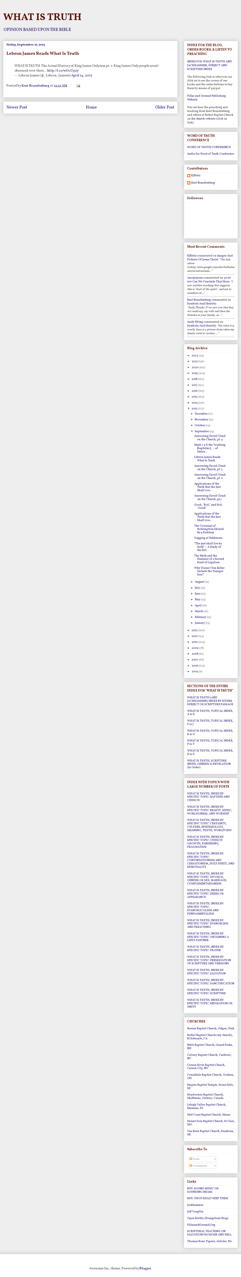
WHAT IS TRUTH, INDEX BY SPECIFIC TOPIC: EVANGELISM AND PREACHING (207, 924)
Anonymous (195, 278)
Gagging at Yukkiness (208, 538)
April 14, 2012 (81, 75)
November (202, 420)
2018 (195, 379)
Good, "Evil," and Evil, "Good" (208, 506)
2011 (195, 636)
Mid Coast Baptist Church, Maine (209, 1115)
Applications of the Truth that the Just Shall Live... (207, 487)
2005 (195, 671)
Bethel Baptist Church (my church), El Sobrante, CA (210, 1037)
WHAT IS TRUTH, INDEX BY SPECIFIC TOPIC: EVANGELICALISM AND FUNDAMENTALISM (205, 909)
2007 (195, 660)
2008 (195, 654)
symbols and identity (201, 304)
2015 (195, 397)
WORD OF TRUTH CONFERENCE (209, 147)
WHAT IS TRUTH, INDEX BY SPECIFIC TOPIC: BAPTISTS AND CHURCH (208, 797)
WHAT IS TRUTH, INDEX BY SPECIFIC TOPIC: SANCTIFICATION (210, 982)
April (198, 606)
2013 (195, 409)
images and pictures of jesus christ (210, 258)
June (198, 594)
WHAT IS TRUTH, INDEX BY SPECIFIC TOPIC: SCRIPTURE (206, 991)
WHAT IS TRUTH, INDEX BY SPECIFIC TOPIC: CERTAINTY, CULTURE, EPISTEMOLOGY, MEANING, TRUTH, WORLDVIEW (209, 825)
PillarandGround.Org (201, 1225)
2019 (195, 373)
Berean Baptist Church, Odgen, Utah (210, 1029)
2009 (195, 648)
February (201, 617)
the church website (203, 119)
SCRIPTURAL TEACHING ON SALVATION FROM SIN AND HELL (209, 1233)
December (201, 414)
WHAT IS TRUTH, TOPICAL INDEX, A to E (210, 712)
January (200, 623)
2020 (195, 367)
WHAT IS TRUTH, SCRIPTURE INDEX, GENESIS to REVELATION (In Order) (209, 764)
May (198, 599)
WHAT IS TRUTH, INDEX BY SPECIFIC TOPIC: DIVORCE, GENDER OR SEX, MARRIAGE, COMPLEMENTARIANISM (207, 879)
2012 (195, 630)
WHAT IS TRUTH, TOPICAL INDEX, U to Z (210, 752)
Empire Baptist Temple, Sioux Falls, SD (210, 1086)
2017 (195, 385)
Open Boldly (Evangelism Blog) (207, 1218)
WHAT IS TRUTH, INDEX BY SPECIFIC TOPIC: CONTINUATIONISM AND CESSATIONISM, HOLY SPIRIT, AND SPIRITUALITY (210, 860)
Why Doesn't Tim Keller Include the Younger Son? (209, 571)
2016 (195, 391)
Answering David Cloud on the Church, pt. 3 (210, 467)
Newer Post (16, 107)
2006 (195, 666)
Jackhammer (195, 1205)
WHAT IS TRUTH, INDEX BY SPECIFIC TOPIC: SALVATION (206, 972)
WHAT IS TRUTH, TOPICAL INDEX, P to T (210, 742)
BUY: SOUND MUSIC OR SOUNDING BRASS (203, 1190)
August (200, 582)
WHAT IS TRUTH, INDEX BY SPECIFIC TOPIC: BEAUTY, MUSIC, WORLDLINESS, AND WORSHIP (209, 810)
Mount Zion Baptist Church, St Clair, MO (211, 1123)
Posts (195, 1159)
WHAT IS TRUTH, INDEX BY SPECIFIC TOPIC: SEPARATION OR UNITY (210, 1003)
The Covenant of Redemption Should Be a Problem (209, 529)
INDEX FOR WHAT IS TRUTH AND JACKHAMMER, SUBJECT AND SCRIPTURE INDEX (209, 65)
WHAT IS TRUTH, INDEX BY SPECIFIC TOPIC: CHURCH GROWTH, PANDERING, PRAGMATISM (205, 842)
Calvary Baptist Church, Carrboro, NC (209, 1056)
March (199, 611)
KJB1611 (195, 176)
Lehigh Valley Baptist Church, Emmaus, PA (206, 1106)
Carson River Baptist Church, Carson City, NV (206, 1066)
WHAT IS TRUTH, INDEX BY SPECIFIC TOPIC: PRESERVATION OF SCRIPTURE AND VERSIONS (209, 960)
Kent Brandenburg (203, 183)
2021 (195, 361)
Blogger (145, 1268)
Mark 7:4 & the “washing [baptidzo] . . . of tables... (210, 448)
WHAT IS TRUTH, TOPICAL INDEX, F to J (210, 722)
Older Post (164, 107)
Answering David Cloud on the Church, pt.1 (210, 497)
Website (192, 100)
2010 (195, 642)
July (198, 588)
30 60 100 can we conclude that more (209, 280)
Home (91, 107)
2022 (195, 356)
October (200, 425)
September (202, 431)
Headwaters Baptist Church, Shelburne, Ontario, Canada (205, 1096)
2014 (195, 403)
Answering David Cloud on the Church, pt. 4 (210, 437)
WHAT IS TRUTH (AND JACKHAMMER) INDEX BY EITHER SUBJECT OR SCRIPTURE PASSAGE (210, 701)
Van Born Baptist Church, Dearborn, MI (210, 1133)
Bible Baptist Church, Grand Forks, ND (210, 1046)
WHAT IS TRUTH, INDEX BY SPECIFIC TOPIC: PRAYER (205, 948)
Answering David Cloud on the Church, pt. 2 (210, 476)
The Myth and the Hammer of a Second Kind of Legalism (209, 559)
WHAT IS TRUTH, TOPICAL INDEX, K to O (210, 732)
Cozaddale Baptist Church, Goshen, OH (210, 1076)
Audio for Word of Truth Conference (210, 154)
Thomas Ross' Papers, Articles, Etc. (209, 1241)
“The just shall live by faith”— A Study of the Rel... (208, 547)
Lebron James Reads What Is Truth (207, 459)
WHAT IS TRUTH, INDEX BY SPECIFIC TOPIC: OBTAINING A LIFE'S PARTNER (208, 937)
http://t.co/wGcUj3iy (63, 70)
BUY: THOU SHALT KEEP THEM (207, 1198)
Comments (198, 1166)
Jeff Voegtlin (195, 1212)
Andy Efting (195, 322)
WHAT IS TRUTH (42, 17)
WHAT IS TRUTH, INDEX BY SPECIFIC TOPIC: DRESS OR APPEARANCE (205, 894)
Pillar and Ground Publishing (206, 96)
